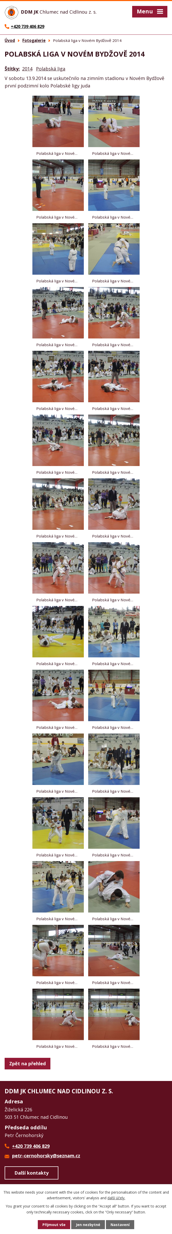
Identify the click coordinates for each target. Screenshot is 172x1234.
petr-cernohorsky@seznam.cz (46, 1155)
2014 (27, 69)
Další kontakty (31, 1173)
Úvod (10, 40)
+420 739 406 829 (31, 1146)
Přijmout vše (54, 1224)
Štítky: (12, 69)
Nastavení (120, 1224)
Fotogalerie (34, 40)
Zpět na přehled (27, 1063)
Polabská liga (50, 69)
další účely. (116, 1197)
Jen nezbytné (88, 1224)
